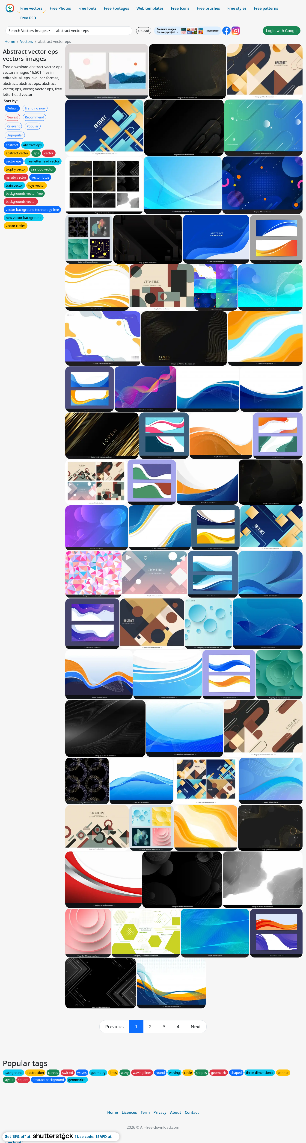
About (175, 1112)
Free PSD (28, 18)
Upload (143, 31)
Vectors (26, 41)
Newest (12, 117)
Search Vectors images (28, 30)
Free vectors (31, 8)
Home (10, 41)
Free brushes (208, 8)
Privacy (160, 1112)
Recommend (34, 117)
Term (145, 1112)
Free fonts (87, 8)
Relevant (13, 126)
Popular (33, 126)
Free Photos (60, 8)
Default (12, 108)
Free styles (237, 8)
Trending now (35, 108)
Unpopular (15, 135)
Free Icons (180, 8)
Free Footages (116, 8)
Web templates (150, 8)
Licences (129, 1112)
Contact (192, 1112)
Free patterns (266, 8)
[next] (196, 1026)
